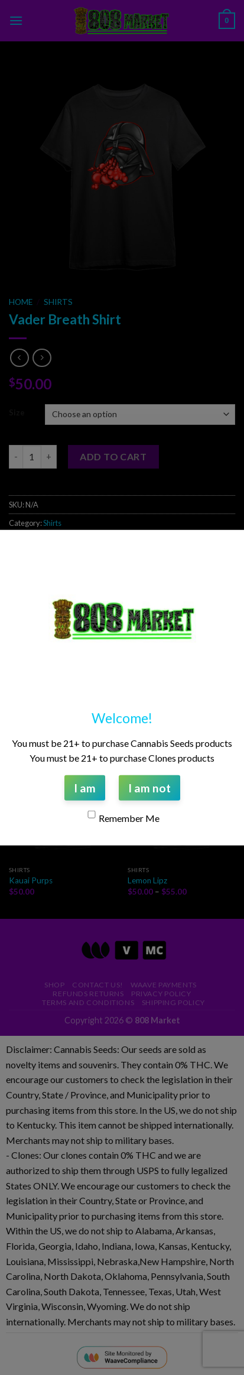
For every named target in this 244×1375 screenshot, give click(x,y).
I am (85, 787)
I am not (149, 787)
